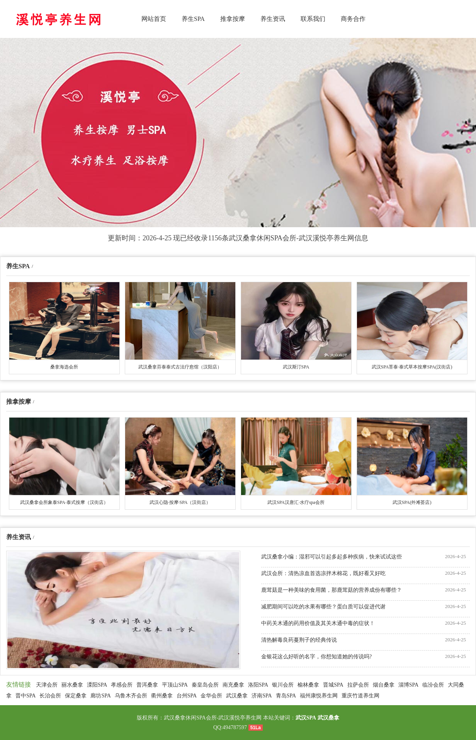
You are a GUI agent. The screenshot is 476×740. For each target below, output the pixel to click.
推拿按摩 (232, 18)
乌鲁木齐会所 (131, 696)
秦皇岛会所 (205, 685)
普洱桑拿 (147, 685)
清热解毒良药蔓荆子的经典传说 (299, 640)
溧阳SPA (97, 685)
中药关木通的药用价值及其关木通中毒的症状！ (318, 623)
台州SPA (187, 696)
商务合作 (353, 18)
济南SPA (262, 696)
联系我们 (313, 18)
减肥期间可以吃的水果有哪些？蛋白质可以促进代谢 (323, 607)
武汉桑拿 (237, 696)
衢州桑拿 (162, 696)
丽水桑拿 (72, 685)
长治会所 (50, 696)
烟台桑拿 (383, 685)
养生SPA (193, 18)
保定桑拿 (76, 696)
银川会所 (283, 685)
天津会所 (47, 685)
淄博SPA (408, 685)
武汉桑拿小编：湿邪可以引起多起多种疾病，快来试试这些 (331, 557)
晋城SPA (333, 685)
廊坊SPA (100, 696)
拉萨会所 (358, 685)
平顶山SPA (174, 685)
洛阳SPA (258, 685)
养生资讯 (272, 18)
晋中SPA (25, 696)
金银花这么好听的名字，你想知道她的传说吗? (316, 656)
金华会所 (211, 696)
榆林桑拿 (308, 685)
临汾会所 (433, 685)
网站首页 (153, 18)
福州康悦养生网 (319, 696)
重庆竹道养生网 (360, 696)
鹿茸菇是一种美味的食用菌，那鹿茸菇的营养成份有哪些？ (331, 590)
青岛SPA (286, 696)
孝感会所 (122, 685)
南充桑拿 (233, 685)
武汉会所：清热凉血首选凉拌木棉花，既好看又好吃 (323, 573)
